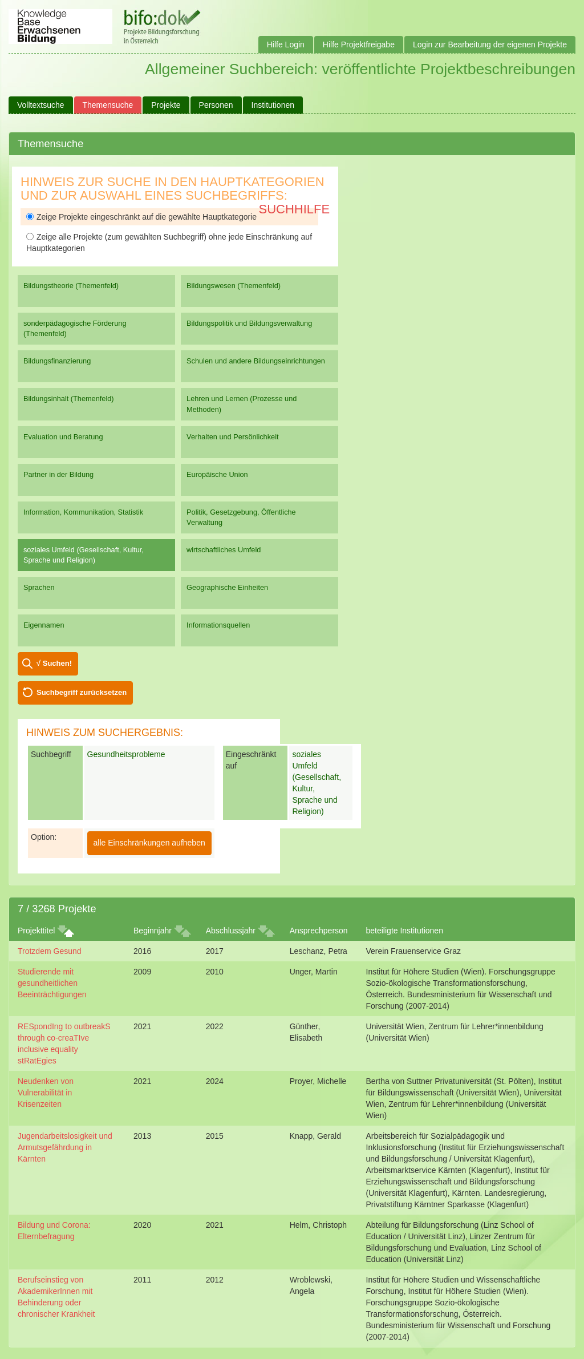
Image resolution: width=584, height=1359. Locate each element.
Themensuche (108, 105)
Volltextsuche (40, 105)
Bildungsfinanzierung (57, 361)
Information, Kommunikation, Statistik (83, 512)
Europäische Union (217, 474)
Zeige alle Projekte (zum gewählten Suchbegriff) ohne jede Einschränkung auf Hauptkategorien (169, 242)
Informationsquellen (218, 625)
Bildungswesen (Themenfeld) (233, 285)
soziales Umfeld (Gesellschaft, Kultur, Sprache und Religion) (83, 554)
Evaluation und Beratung (63, 436)
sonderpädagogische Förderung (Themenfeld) (75, 328)
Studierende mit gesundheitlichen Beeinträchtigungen (52, 983)
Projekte (165, 105)
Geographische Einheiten (227, 587)
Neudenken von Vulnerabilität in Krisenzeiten (46, 1093)
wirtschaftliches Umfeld (223, 549)
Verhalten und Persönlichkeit (232, 436)
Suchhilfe (294, 209)
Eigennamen (43, 625)
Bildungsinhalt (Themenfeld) (68, 398)
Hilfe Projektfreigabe (359, 44)
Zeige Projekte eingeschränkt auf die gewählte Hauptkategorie (141, 216)
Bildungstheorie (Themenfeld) (71, 285)
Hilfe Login (286, 44)
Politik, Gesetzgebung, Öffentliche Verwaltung (241, 517)
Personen (216, 105)
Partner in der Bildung (58, 474)
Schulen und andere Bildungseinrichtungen (255, 361)
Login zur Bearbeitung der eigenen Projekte (490, 44)
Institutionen (273, 105)
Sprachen (39, 587)
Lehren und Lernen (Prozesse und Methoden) (241, 403)
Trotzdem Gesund (50, 951)
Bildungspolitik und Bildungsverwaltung (249, 323)
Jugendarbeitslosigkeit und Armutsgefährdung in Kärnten (65, 1147)
